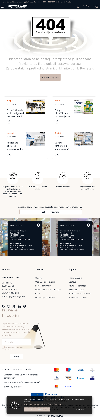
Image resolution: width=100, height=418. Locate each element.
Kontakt (60, 2)
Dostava (72, 282)
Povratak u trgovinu (50, 77)
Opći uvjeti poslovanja (45, 282)
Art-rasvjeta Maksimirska (80, 293)
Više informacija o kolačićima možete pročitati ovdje (43, 404)
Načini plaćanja (75, 278)
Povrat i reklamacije (77, 286)
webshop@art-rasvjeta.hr (28, 2)
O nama (38, 278)
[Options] (81, 409)
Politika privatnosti (43, 286)
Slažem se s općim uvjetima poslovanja (15, 349)
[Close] (37, 409)
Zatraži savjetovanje (50, 212)
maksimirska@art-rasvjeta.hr (72, 239)
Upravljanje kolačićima (45, 297)
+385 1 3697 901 (48, 2)
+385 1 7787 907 (68, 237)
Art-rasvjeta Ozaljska (78, 297)
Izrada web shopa (43, 416)
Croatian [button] (68, 2)
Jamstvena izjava (76, 289)
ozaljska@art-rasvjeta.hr (21, 239)
